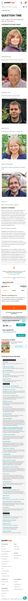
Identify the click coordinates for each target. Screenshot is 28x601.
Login (14, 277)
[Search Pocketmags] (3, 7)
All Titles (3, 546)
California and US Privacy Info (6, 567)
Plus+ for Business (5, 561)
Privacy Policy (4, 563)
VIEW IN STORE (18, 346)
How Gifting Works (18, 555)
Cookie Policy (4, 573)
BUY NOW (20, 324)
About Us (16, 581)
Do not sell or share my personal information (14, 313)
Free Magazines (4, 553)
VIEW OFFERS (21, 335)
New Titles (3, 549)
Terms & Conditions (5, 571)
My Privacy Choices (5, 575)
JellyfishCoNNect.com (18, 589)
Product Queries (4, 581)
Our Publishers (4, 558)
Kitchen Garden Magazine (16, 272)
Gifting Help (16, 558)
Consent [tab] (5, 290)
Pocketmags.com (17, 584)
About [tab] (23, 290)
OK (14, 307)
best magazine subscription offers (9, 332)
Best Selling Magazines (6, 551)
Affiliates (3, 584)
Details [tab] (14, 290)
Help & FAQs (16, 546)
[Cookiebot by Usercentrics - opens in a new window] (20, 286)
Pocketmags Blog (4, 556)
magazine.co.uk (17, 586)
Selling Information (5, 590)
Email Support (17, 549)
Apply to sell (3, 593)
